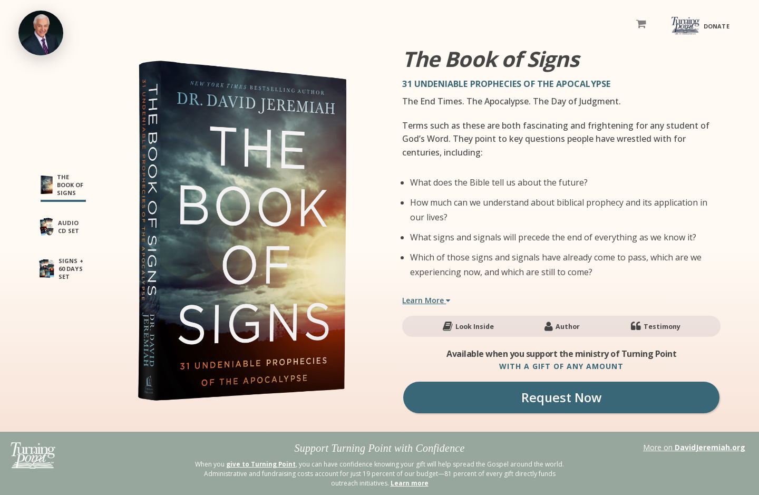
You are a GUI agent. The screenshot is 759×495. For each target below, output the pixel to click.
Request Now (561, 397)
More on (694, 447)
